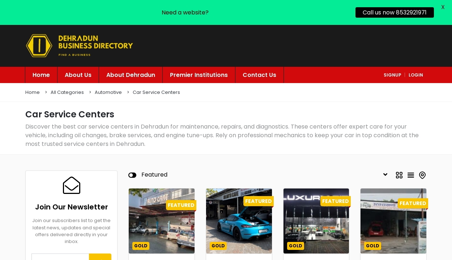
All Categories (67, 86)
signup (392, 69)
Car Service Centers (156, 86)
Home (32, 86)
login (416, 69)
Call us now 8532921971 (395, 12)
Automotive (108, 86)
